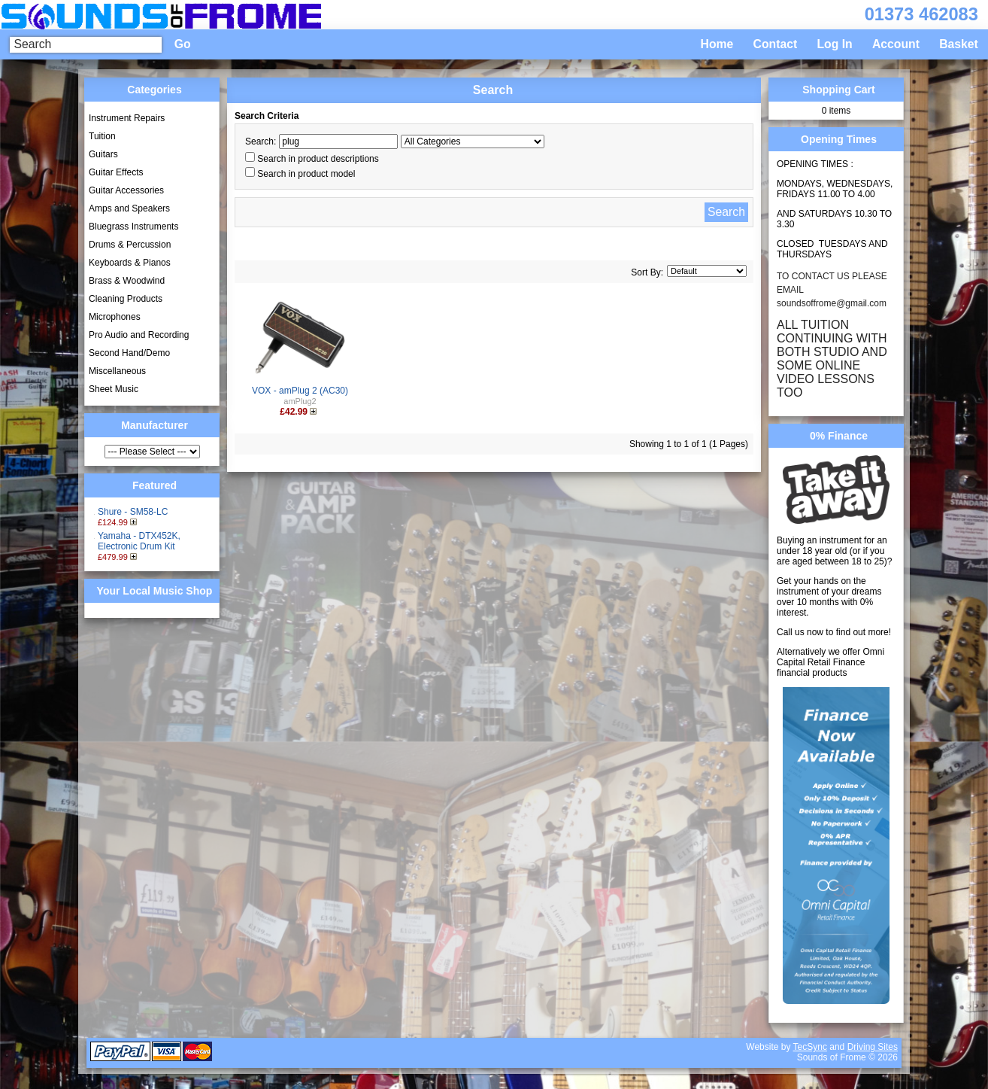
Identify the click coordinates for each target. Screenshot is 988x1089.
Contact (775, 44)
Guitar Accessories (126, 190)
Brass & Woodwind (127, 280)
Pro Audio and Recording (139, 335)
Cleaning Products (125, 299)
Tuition (102, 136)
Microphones (115, 317)
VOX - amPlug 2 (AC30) (300, 390)
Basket (958, 44)
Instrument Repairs (127, 118)
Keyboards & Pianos (130, 262)
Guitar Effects (116, 172)
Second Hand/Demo (129, 353)
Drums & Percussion (130, 244)
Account (896, 44)
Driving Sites (872, 1047)
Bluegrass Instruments (133, 226)
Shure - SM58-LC (133, 511)
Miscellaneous (117, 371)
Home (717, 44)
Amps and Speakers (129, 208)
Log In (834, 44)
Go (182, 44)
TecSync (810, 1047)
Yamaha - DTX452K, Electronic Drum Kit (139, 541)
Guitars (103, 154)
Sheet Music (113, 389)
